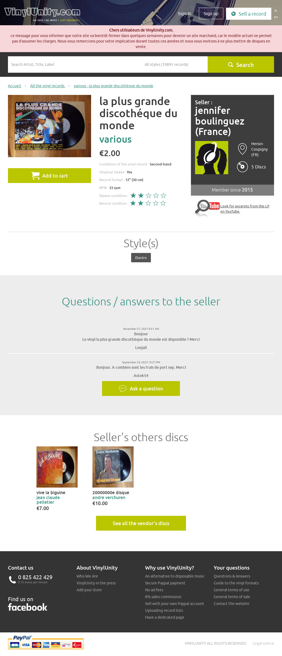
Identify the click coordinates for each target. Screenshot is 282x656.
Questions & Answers (232, 576)
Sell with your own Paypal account (174, 603)
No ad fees (154, 590)
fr (276, 11)
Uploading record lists (164, 610)
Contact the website (231, 603)
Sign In (184, 13)
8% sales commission (163, 597)
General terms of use (231, 590)
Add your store (89, 590)
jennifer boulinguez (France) (219, 121)
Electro (141, 257)
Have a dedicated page (164, 617)
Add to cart (49, 175)
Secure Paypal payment (165, 583)
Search (241, 64)
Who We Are (87, 576)
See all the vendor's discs (141, 523)
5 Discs (258, 167)
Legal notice (263, 643)
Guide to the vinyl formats (236, 583)
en (276, 17)
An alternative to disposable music (175, 576)
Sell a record (248, 14)
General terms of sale (232, 597)
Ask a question (141, 389)
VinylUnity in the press (96, 583)
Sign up (211, 13)
